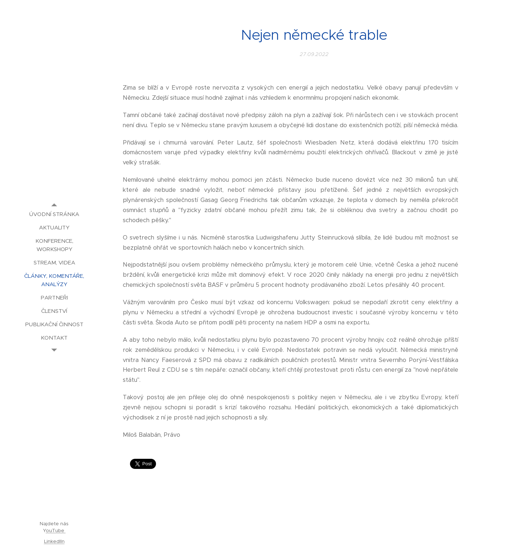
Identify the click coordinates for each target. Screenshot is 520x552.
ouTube (56, 530)
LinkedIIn (54, 541)
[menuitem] (54, 214)
